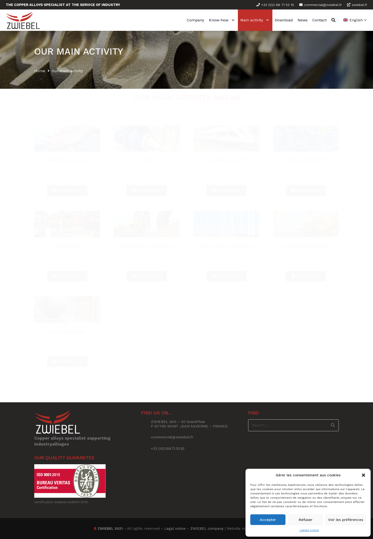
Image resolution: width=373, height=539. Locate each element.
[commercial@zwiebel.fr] (146, 437)
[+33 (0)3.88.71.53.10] (146, 448)
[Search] (333, 20)
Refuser (305, 520)
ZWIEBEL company (207, 528)
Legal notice (175, 528)
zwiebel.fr (357, 5)
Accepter (268, 520)
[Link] (23, 20)
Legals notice (309, 530)
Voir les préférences (345, 520)
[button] (363, 475)
